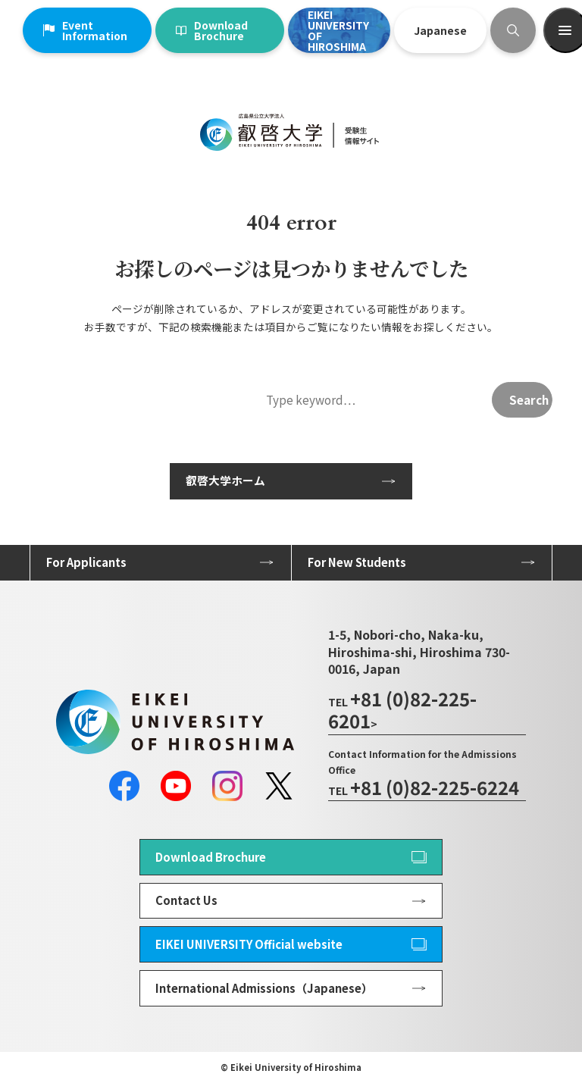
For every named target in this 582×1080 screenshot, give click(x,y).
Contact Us (186, 900)
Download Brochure (212, 30)
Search (529, 399)
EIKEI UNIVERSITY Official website (249, 944)
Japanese (440, 30)
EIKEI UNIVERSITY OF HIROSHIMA (338, 30)
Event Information (85, 30)
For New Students (357, 562)
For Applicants (86, 562)
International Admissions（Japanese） (264, 988)
